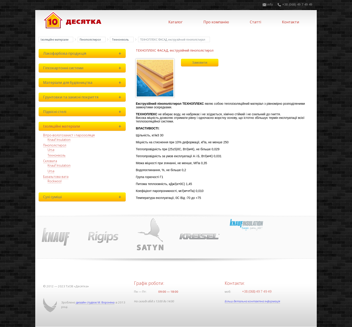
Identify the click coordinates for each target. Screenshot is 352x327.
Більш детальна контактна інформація (253, 301)
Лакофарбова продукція (83, 53)
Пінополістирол (90, 39)
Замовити (199, 62)
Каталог (175, 22)
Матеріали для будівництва (83, 82)
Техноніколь (120, 39)
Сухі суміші (83, 196)
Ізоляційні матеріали (54, 39)
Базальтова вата (55, 176)
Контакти (290, 22)
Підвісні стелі (83, 111)
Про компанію (216, 22)
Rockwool (55, 181)
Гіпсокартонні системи (83, 67)
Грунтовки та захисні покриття (83, 97)
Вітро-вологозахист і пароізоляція (69, 135)
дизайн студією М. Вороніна (95, 302)
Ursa (51, 150)
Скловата (50, 161)
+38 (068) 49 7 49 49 (297, 4)
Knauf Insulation (59, 139)
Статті (255, 22)
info (270, 4)
